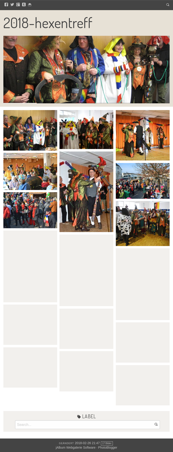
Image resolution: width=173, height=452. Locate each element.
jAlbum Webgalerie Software (76, 447)
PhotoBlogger (107, 447)
